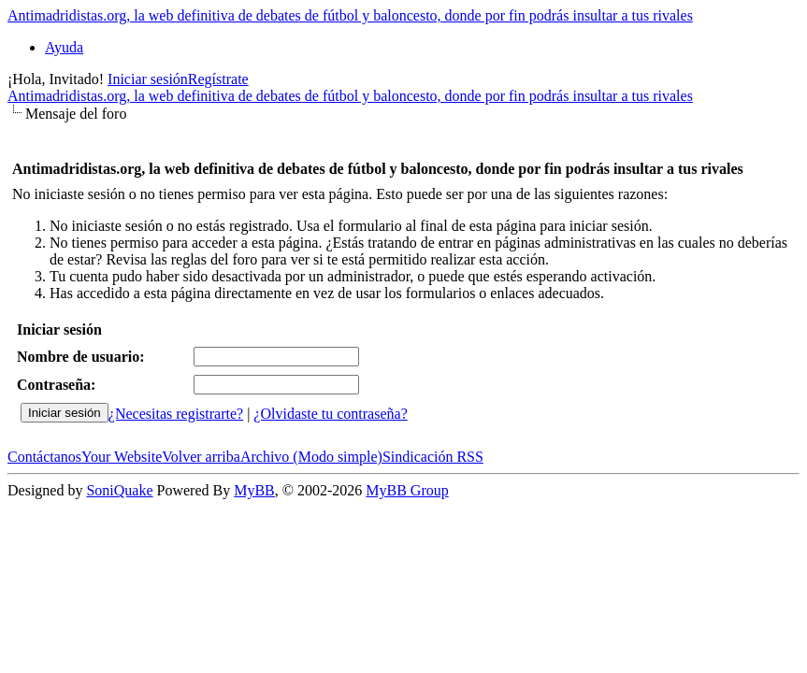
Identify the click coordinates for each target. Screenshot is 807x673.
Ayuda (64, 47)
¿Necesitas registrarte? (175, 414)
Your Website (121, 457)
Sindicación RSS (432, 457)
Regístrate (218, 79)
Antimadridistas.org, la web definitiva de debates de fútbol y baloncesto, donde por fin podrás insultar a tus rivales (350, 15)
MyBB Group (407, 490)
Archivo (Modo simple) (311, 457)
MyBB (254, 490)
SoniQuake (119, 490)
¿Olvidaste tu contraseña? (330, 414)
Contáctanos (44, 457)
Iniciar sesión (148, 79)
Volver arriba (201, 457)
